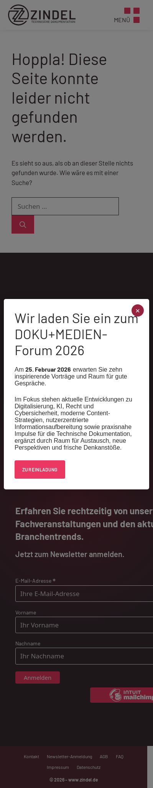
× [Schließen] (137, 310)
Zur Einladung (40, 469)
